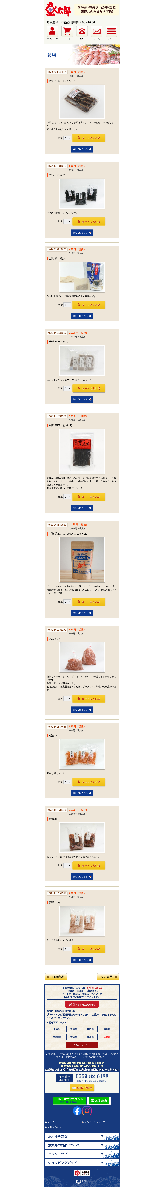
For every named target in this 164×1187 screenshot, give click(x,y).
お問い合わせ (55, 1127)
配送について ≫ (82, 1045)
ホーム (51, 1122)
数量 (60, 138)
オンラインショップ (95, 1122)
